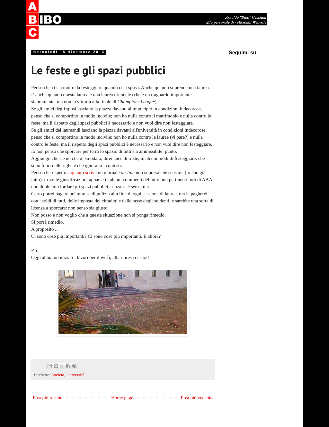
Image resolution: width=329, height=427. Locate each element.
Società (57, 374)
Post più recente (48, 397)
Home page (122, 397)
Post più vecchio (197, 397)
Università (75, 374)
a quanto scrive (82, 172)
